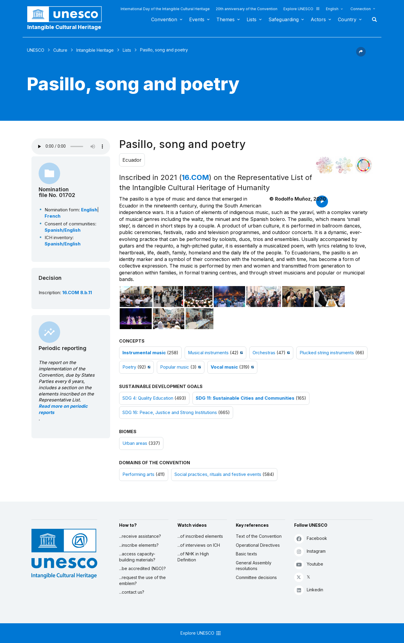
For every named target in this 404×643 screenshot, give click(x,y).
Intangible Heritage (95, 50)
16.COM (195, 177)
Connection (360, 9)
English (332, 9)
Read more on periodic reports (63, 409)
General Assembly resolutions (253, 565)
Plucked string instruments (327, 352)
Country (347, 19)
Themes (225, 19)
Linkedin (308, 590)
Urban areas (134, 443)
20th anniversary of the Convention (246, 9)
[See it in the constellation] (325, 165)
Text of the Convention (259, 536)
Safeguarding (283, 19)
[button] (361, 55)
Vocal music (224, 367)
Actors (318, 19)
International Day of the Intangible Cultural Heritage (165, 9)
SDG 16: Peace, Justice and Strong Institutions (169, 412)
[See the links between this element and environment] (344, 165)
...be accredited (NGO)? (142, 568)
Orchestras (264, 352)
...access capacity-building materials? (137, 556)
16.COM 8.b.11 (77, 292)
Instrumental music (144, 352)
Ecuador (132, 160)
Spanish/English (63, 230)
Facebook (310, 538)
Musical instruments (208, 352)
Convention (164, 19)
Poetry (129, 367)
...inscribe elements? (139, 545)
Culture (60, 50)
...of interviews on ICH (198, 545)
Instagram (310, 551)
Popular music (174, 367)
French (52, 216)
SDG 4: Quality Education (147, 398)
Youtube (308, 564)
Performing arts (138, 474)
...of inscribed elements (200, 536)
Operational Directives (258, 545)
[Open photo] (136, 296)
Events (196, 19)
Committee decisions (256, 577)
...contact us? (131, 592)
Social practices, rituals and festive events (217, 474)
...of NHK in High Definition (193, 556)
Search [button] (372, 19)
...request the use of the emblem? (142, 580)
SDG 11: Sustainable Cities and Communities (245, 398)
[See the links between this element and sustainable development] (364, 165)
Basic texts (246, 553)
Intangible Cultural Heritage (64, 27)
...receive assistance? (140, 536)
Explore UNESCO (301, 9)
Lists (251, 19)
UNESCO (35, 50)
